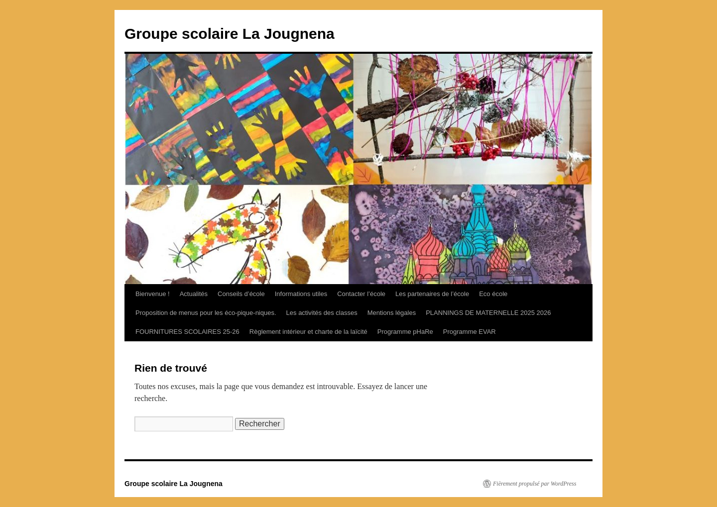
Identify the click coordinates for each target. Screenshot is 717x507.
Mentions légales (391, 312)
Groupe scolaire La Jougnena (229, 33)
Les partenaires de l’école (432, 294)
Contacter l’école (361, 294)
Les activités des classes (322, 312)
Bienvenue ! (152, 294)
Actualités (194, 294)
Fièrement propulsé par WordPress (534, 483)
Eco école (493, 294)
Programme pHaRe (405, 331)
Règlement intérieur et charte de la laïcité (308, 331)
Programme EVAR (469, 331)
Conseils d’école (241, 294)
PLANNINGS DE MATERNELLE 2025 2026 (488, 312)
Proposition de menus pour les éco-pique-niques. (205, 312)
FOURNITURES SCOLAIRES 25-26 (187, 331)
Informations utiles (301, 294)
